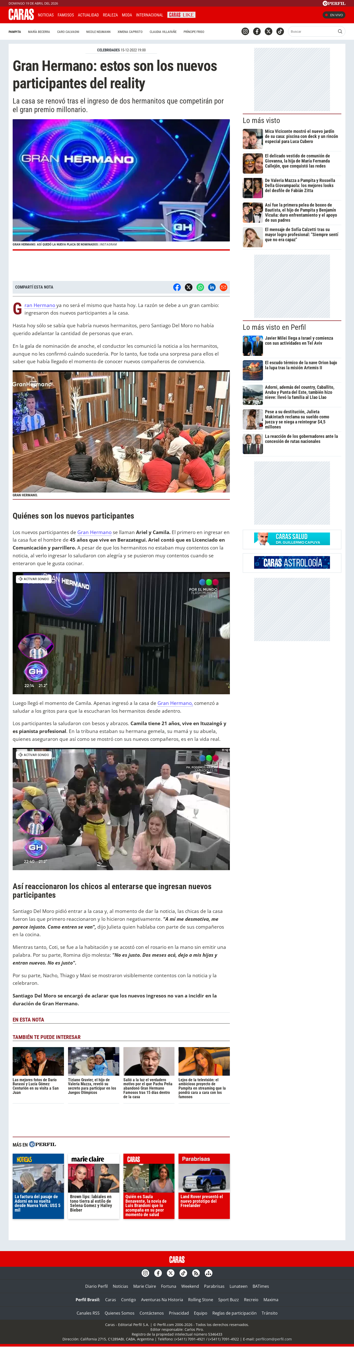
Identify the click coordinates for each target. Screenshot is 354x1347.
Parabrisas (214, 1286)
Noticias (46, 15)
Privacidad (179, 1313)
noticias (38, 1160)
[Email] (223, 287)
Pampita (15, 32)
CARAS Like (181, 14)
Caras (110, 1299)
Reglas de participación (234, 1313)
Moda (127, 15)
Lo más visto (261, 120)
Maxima (270, 1299)
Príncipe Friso (194, 32)
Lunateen (239, 1286)
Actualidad (88, 15)
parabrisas (204, 1160)
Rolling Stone (200, 1299)
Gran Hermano (40, 305)
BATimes (261, 1286)
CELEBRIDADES (108, 50)
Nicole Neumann (98, 32)
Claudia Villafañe (163, 32)
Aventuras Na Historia (162, 1299)
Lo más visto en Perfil (274, 327)
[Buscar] (312, 31)
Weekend (190, 1286)
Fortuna (168, 1286)
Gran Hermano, (175, 703)
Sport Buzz (228, 1299)
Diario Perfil (96, 1286)
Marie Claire (144, 1286)
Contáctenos (152, 1313)
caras (149, 1160)
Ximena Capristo (130, 32)
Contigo (128, 1299)
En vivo (334, 15)
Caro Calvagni (68, 32)
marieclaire (93, 1160)
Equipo (200, 1313)
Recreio (251, 1299)
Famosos (66, 15)
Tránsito (270, 1313)
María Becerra (39, 32)
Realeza (110, 15)
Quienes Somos (120, 1313)
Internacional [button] (149, 15)
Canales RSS (88, 1313)
